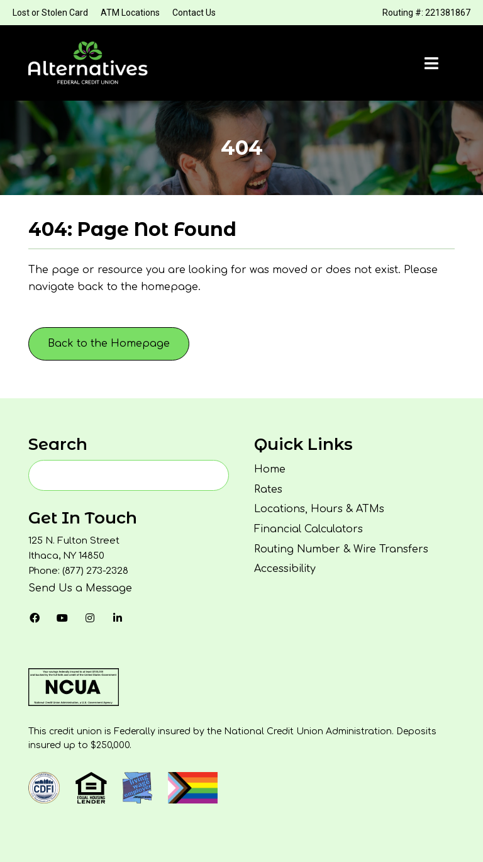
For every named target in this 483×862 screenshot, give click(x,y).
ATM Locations (130, 13)
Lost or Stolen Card (50, 13)
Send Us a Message (80, 588)
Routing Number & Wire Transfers (341, 549)
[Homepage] (88, 63)
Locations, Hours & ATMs (319, 509)
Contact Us (194, 13)
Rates (268, 489)
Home (270, 469)
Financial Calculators (308, 529)
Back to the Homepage (109, 343)
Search (57, 444)
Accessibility (285, 568)
